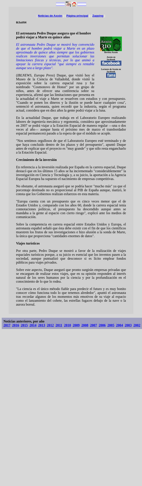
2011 (58, 325)
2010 (67, 325)
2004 (119, 325)
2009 (76, 325)
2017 (6, 325)
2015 (24, 325)
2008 (84, 325)
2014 (32, 325)
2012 (50, 325)
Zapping (97, 15)
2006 (102, 325)
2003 (128, 325)
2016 (15, 325)
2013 (41, 325)
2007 (93, 325)
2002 (136, 325)
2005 (110, 325)
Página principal (77, 15)
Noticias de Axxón (50, 15)
